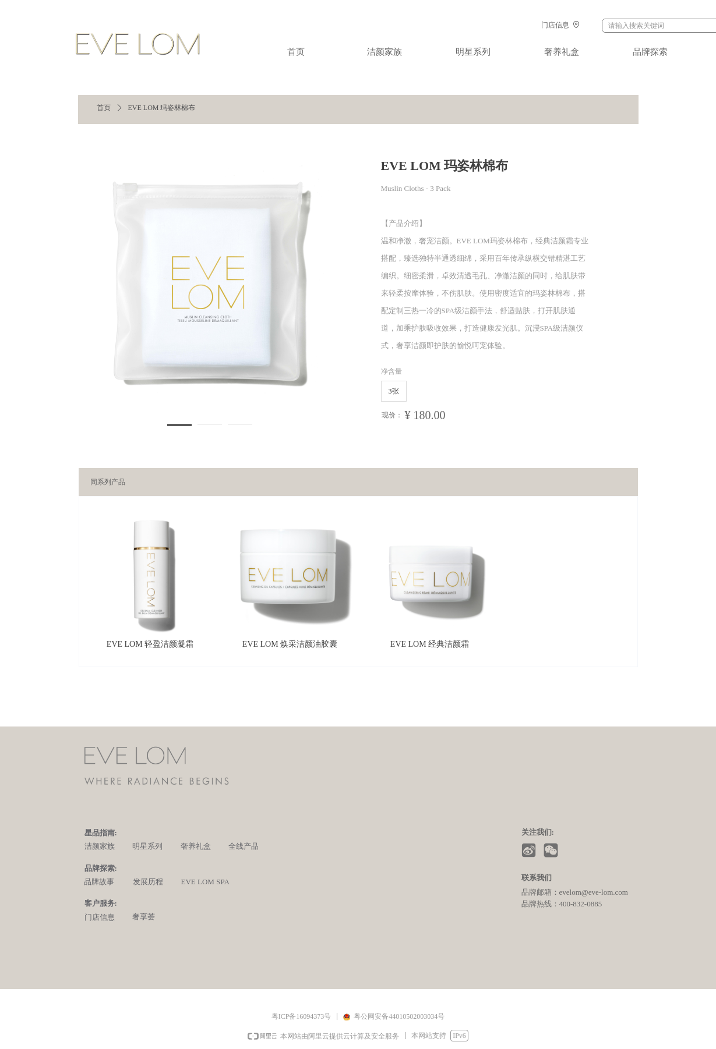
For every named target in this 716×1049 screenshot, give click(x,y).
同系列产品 (107, 482)
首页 (104, 108)
